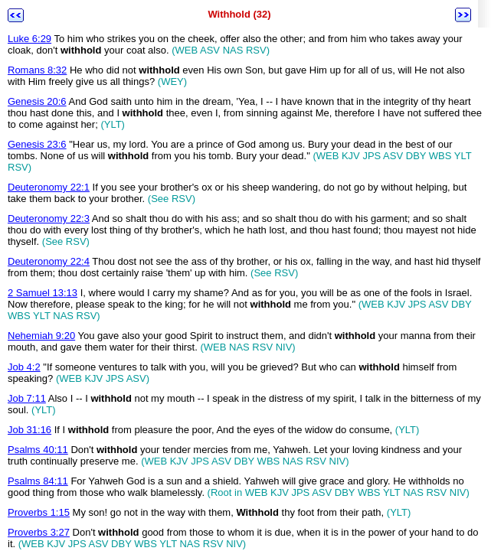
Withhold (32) (239, 14)
